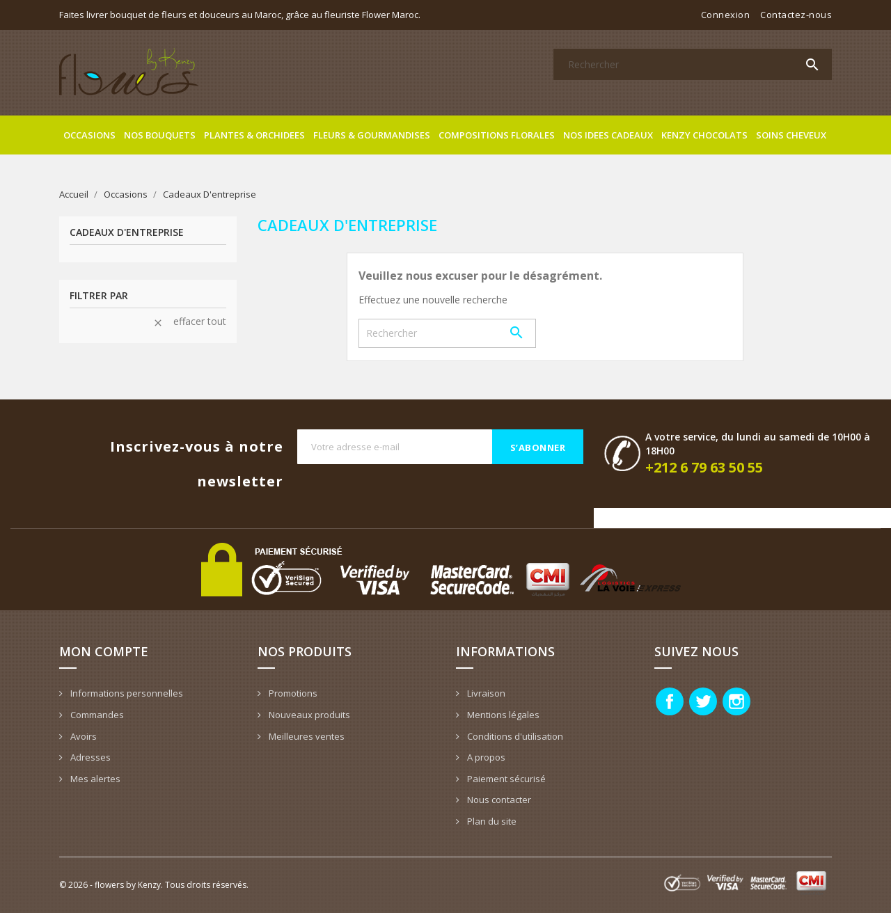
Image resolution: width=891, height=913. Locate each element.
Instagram (736, 701)
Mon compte (103, 651)
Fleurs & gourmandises (371, 135)
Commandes (96, 714)
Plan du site (491, 821)
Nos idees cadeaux (608, 135)
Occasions (89, 135)
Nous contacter (498, 799)
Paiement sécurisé (505, 778)
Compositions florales (497, 135)
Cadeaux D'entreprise (127, 233)
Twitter (703, 701)
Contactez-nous (796, 14)
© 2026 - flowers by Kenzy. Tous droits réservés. (154, 885)
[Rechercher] (692, 64)
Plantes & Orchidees (254, 135)
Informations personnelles (125, 693)
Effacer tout (189, 321)
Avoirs (82, 736)
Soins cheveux (791, 135)
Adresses (89, 757)
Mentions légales (502, 714)
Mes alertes (94, 778)
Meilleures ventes (306, 736)
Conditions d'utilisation (514, 736)
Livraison (485, 693)
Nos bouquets (160, 135)
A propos (485, 757)
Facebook (670, 701)
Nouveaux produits (308, 714)
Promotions (292, 693)
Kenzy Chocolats (704, 135)
